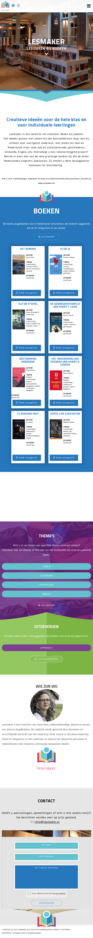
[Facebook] (13, 6)
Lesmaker (22, 930)
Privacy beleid (58, 893)
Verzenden (46, 903)
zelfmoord (46, 575)
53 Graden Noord (33, 933)
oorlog (46, 593)
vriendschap (46, 584)
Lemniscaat (46, 647)
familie (46, 566)
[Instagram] (18, 6)
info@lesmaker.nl (47, 822)
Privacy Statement (62, 930)
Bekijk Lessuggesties (26, 292)
